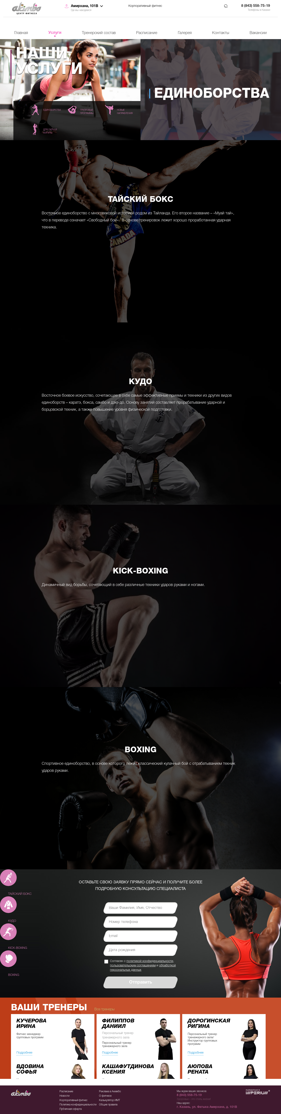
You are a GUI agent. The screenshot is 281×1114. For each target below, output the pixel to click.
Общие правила (108, 1104)
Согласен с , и (143, 965)
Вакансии (258, 33)
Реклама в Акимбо (110, 1091)
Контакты (220, 33)
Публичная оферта (70, 1109)
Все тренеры (104, 1009)
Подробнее (24, 1052)
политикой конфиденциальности (149, 961)
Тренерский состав (99, 33)
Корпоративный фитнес (145, 6)
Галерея (185, 33)
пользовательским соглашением (133, 965)
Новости (64, 1096)
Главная (21, 33)
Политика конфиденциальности (77, 1104)
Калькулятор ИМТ (109, 1100)
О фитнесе (105, 1096)
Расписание (146, 33)
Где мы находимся (81, 10)
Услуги (54, 33)
